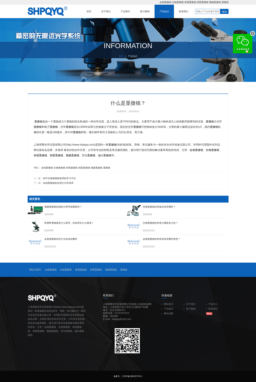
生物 (208, 150)
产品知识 (167, 308)
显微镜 (225, 2)
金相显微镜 (165, 2)
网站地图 (167, 313)
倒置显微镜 (202, 2)
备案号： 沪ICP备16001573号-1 (128, 376)
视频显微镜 (215, 2)
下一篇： (54, 183)
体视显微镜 (190, 2)
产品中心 (212, 304)
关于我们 (190, 304)
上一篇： (55, 178)
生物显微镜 (178, 2)
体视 (36, 155)
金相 (192, 150)
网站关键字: (35, 269)
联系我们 (212, 308)
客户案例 (190, 308)
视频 (68, 155)
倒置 (52, 155)
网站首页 (167, 304)
